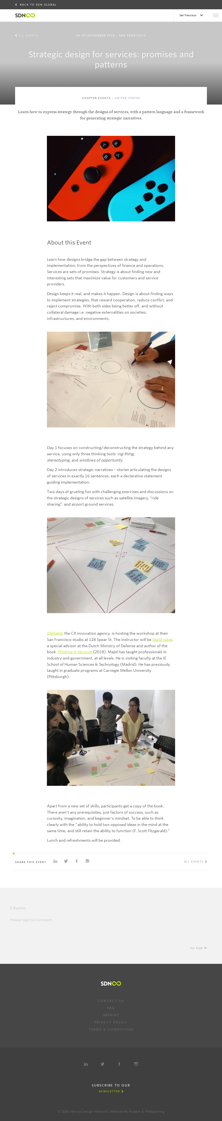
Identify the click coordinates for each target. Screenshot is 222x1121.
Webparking (154, 1111)
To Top (196, 948)
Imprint (111, 1015)
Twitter (102, 1064)
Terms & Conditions (111, 1029)
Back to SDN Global (38, 4)
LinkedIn (86, 1064)
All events (28, 35)
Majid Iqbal (162, 639)
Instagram (136, 1064)
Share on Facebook (76, 861)
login (26, 920)
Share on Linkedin (55, 861)
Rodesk (134, 1111)
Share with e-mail (87, 861)
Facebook (119, 1064)
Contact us (111, 1001)
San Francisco (188, 15)
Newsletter (109, 1091)
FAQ (111, 1008)
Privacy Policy (111, 1022)
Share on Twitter (66, 861)
